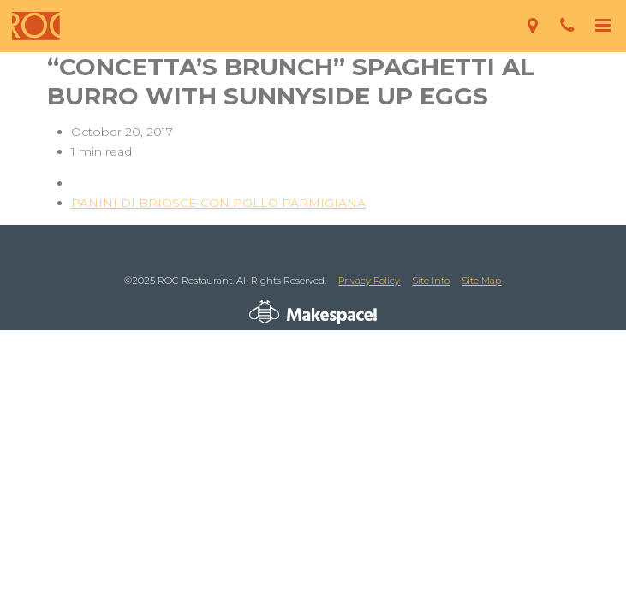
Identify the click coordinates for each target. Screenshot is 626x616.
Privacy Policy (369, 281)
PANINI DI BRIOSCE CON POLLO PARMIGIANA (218, 202)
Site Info (431, 281)
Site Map (481, 281)
